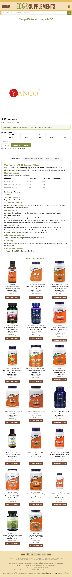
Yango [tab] (48, 159)
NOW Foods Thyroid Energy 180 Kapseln (12, 412)
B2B (61, 558)
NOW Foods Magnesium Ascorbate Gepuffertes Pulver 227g (59, 329)
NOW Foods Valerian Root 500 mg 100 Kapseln (12, 371)
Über (57, 558)
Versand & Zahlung (21, 558)
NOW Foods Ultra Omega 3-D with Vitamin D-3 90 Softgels (12, 495)
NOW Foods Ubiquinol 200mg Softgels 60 (36, 495)
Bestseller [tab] (57, 159)
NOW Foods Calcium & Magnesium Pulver (59, 371)
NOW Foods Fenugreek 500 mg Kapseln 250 (36, 371)
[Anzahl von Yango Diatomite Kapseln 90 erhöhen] (8, 145)
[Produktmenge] (5, 145)
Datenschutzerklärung (23, 559)
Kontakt (11, 558)
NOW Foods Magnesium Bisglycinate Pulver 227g (36, 536)
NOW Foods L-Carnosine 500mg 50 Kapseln (36, 453)
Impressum (47, 558)
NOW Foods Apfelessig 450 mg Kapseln (36, 412)
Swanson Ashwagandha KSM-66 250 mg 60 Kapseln (12, 536)
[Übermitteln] (69, 12)
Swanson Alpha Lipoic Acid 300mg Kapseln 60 (12, 328)
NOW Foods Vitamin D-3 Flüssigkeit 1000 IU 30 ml (12, 287)
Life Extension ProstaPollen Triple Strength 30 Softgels (36, 328)
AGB (53, 558)
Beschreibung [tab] (15, 159)
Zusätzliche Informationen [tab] (33, 159)
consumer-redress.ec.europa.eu (50, 573)
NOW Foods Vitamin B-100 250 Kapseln (60, 495)
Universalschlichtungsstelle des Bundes (50, 574)
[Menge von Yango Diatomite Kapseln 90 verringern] (2, 145)
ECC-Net (21, 574)
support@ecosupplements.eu (52, 570)
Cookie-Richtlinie (38, 559)
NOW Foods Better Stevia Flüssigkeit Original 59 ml (12, 453)
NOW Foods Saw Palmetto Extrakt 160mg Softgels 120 (60, 287)
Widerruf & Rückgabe (36, 558)
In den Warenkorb (21, 145)
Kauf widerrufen (51, 559)
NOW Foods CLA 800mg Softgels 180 (35, 287)
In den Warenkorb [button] (12, 297)
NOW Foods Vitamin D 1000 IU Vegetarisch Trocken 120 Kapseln (59, 453)
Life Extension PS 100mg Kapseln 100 (59, 412)
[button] (6, 6)
